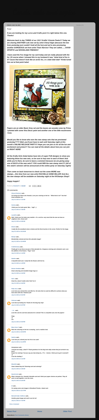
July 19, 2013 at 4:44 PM (18, 283)
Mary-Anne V (15, 327)
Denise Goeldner (16, 268)
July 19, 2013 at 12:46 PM (18, 241)
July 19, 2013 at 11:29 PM (18, 342)
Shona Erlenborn (16, 193)
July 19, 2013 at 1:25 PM (18, 263)
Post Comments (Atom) (22, 415)
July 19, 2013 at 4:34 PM (18, 273)
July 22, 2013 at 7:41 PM (18, 400)
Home (39, 411)
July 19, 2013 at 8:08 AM (18, 221)
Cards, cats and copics (43, 11)
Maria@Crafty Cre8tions (18, 396)
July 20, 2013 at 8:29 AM (18, 380)
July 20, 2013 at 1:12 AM (18, 358)
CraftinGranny (15, 246)
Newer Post (11, 411)
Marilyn (13, 236)
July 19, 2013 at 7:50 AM (18, 209)
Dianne (13, 226)
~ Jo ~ (13, 310)
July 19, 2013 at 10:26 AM (18, 231)
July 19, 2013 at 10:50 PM (18, 332)
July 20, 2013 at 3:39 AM (18, 368)
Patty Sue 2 (14, 288)
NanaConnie (14, 374)
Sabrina (13, 337)
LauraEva (14, 215)
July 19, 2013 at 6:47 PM (18, 305)
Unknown (14, 300)
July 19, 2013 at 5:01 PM (18, 295)
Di (12, 386)
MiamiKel (14, 364)
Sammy (13, 205)
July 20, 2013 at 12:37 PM (18, 390)
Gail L (13, 278)
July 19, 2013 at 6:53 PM (18, 321)
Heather (13, 258)
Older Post (67, 411)
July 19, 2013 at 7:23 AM (18, 199)
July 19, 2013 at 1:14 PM (18, 253)
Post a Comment (14, 404)
